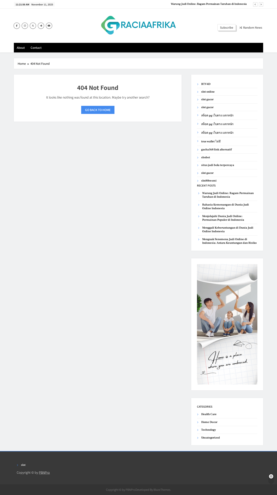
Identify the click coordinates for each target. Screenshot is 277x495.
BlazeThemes (162, 490)
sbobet (205, 157)
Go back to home (98, 110)
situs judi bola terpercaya (217, 165)
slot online (208, 92)
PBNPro (44, 472)
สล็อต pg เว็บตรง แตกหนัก (217, 115)
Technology (208, 430)
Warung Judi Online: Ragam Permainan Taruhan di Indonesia (209, 4)
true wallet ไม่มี (211, 141)
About (21, 48)
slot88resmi (209, 180)
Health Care (209, 414)
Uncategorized (210, 437)
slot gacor (207, 99)
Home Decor (209, 422)
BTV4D (205, 84)
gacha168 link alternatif (216, 149)
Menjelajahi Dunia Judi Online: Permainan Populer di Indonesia (223, 218)
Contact (36, 48)
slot (23, 465)
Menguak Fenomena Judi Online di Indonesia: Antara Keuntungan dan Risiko (229, 241)
